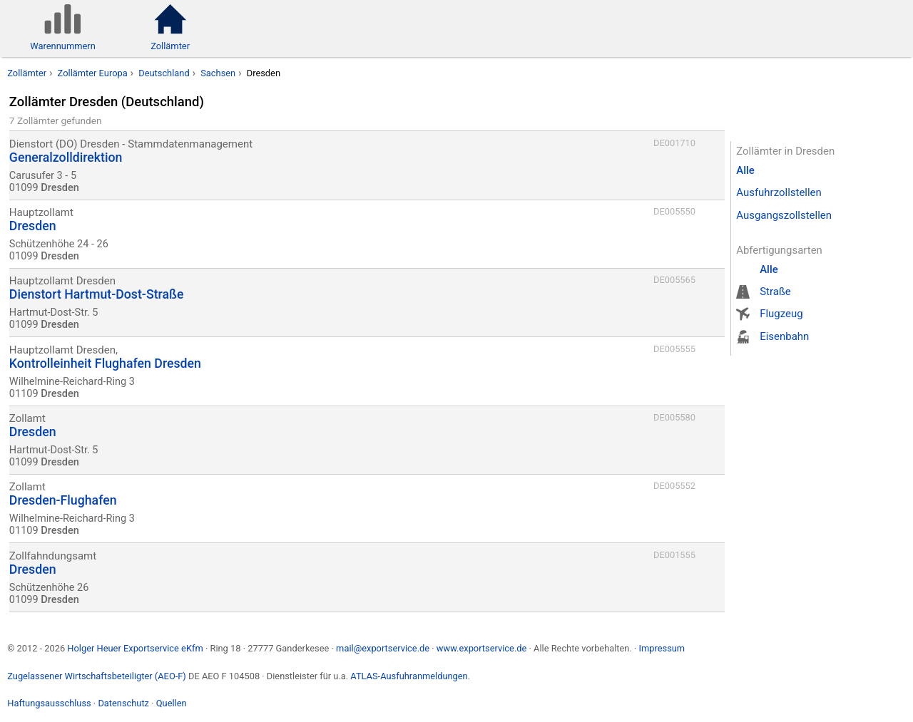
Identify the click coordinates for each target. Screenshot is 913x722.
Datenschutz (123, 703)
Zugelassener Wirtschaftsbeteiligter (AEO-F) (96, 676)
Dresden (263, 73)
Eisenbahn (784, 336)
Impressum (661, 648)
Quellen (171, 703)
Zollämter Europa (93, 73)
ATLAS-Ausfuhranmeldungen (408, 676)
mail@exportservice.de (382, 648)
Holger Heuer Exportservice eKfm (135, 648)
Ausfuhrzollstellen (779, 192)
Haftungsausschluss (49, 703)
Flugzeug (781, 313)
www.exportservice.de (482, 648)
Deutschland (163, 73)
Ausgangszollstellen (784, 215)
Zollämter (26, 73)
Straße (775, 291)
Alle (745, 170)
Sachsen (217, 73)
